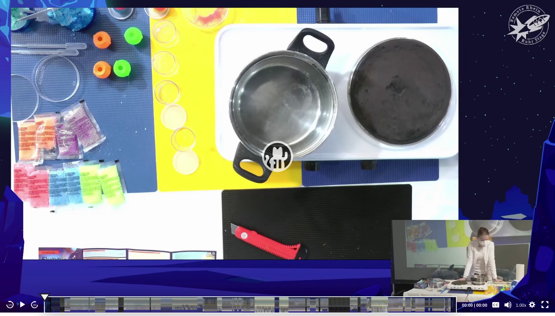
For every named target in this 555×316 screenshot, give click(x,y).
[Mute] (508, 305)
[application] (277, 156)
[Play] (22, 305)
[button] (277, 156)
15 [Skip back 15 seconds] (10, 305)
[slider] (250, 305)
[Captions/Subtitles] (496, 305)
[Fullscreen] (545, 305)
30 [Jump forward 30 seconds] (35, 305)
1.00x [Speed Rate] (521, 305)
